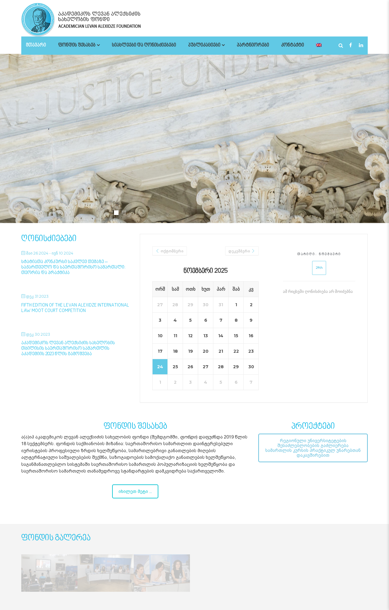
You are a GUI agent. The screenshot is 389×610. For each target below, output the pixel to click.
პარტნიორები (253, 45)
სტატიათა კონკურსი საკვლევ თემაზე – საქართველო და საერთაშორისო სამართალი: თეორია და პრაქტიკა (73, 267)
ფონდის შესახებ (76, 45)
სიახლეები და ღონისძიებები (144, 45)
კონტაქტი (292, 45)
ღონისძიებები (49, 239)
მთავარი (36, 45)
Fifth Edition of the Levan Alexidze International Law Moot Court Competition (75, 308)
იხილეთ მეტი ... (135, 491)
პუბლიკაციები (204, 45)
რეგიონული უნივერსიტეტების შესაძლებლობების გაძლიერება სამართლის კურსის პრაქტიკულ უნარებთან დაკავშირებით (313, 448)
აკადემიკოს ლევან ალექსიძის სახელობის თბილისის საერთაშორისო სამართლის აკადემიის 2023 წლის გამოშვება (68, 348)
